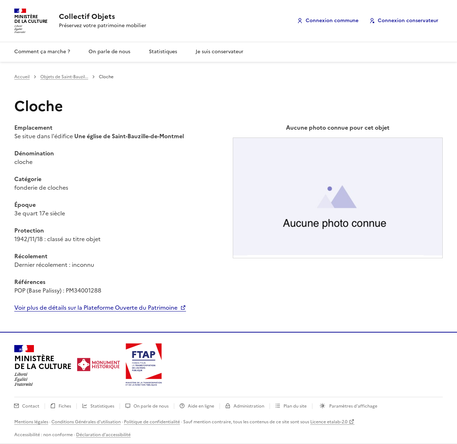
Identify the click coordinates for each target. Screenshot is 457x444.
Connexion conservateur (408, 20)
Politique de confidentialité (152, 422)
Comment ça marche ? (42, 51)
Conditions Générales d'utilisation (86, 422)
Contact (31, 406)
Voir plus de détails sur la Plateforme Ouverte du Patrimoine (96, 307)
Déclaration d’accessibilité (103, 434)
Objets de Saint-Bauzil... (64, 77)
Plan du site (295, 406)
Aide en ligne (201, 406)
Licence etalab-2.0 (328, 422)
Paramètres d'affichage (352, 406)
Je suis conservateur (219, 51)
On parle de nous (109, 51)
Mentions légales (31, 422)
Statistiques (163, 51)
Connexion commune (332, 20)
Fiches (65, 406)
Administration (249, 406)
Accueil (22, 77)
